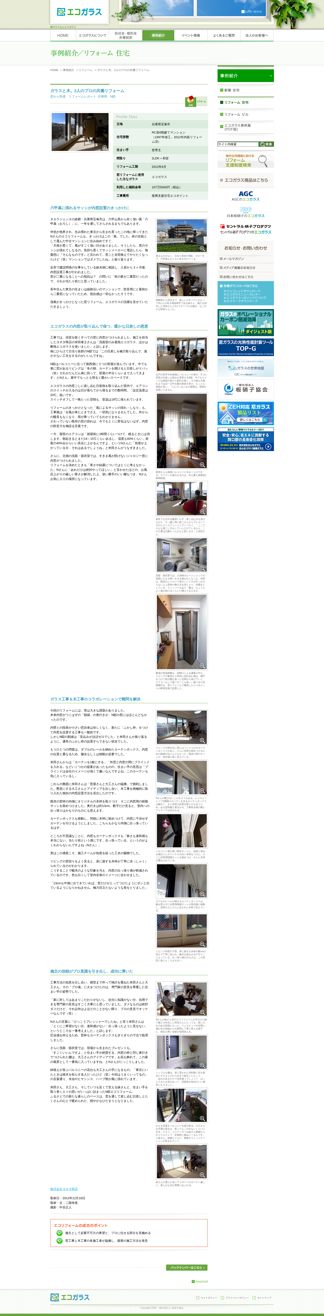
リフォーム (85, 69)
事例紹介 (68, 69)
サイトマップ (264, 1297)
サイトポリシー (209, 1297)
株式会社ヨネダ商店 (64, 1189)
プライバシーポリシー (237, 1297)
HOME (54, 69)
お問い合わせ (253, 11)
